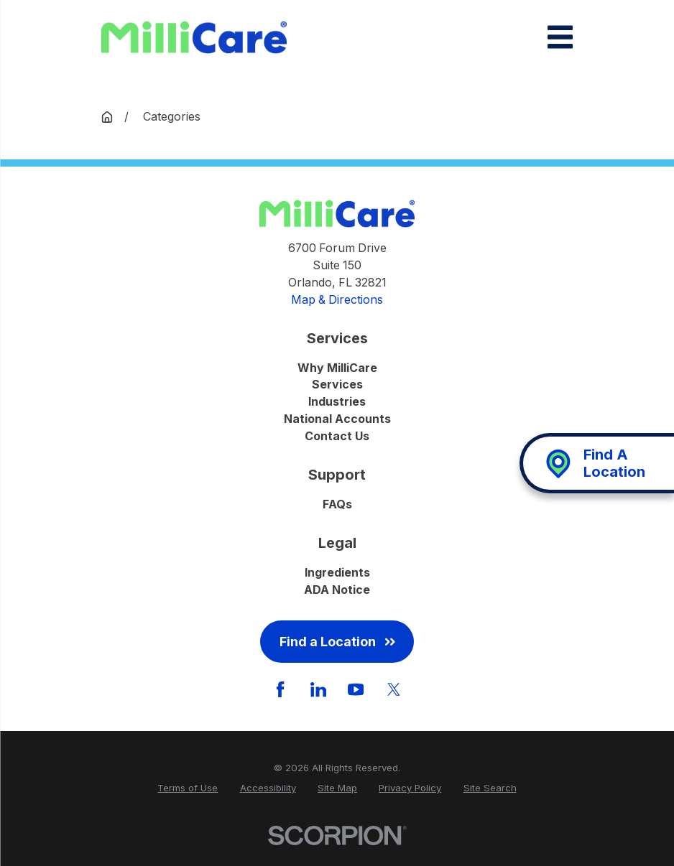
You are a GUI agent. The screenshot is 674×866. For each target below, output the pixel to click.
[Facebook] (280, 689)
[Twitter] (394, 689)
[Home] (194, 37)
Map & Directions (337, 300)
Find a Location (337, 641)
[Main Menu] (560, 37)
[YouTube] (356, 689)
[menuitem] (187, 788)
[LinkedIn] (318, 689)
